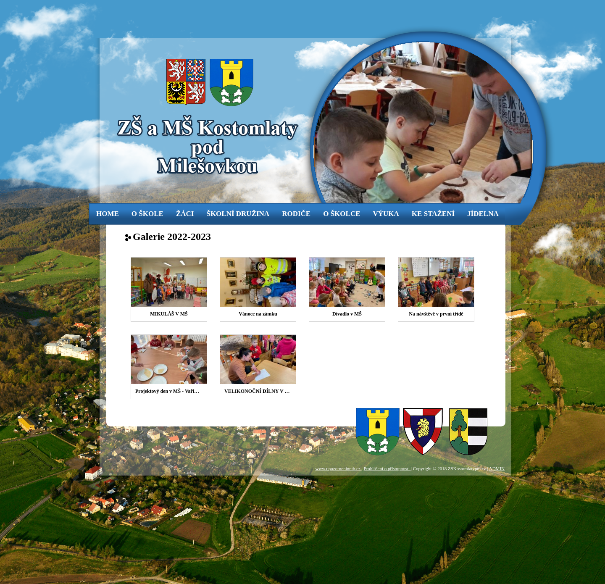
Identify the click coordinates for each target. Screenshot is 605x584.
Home (107, 214)
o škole (147, 214)
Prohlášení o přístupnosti (387, 468)
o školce (341, 214)
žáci (185, 214)
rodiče (296, 214)
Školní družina (237, 214)
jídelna (483, 214)
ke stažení (433, 214)
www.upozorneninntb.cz (338, 468)
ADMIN (497, 468)
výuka (386, 214)
